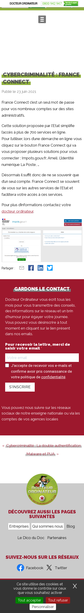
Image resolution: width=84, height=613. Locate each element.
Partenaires (57, 538)
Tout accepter (29, 600)
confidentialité (53, 382)
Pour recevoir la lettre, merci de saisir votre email (37, 352)
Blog (71, 526)
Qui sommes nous (47, 526)
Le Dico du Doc (30, 538)
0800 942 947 (14, 5)
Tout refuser (58, 600)
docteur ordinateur (17, 216)
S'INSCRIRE (20, 392)
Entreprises (19, 526)
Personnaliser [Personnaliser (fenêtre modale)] (43, 607)
